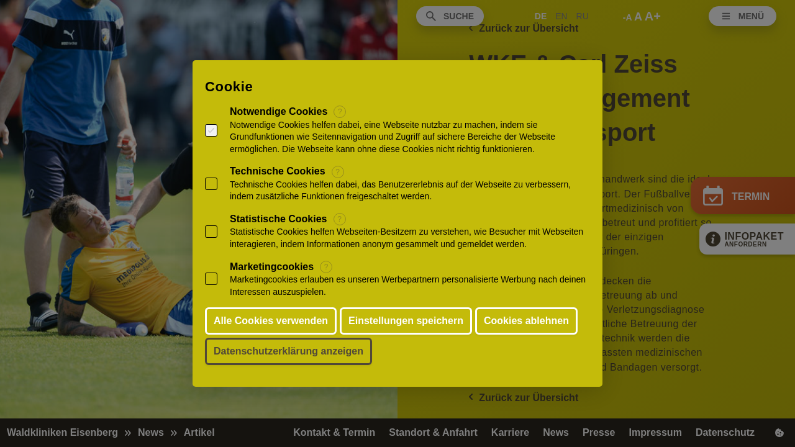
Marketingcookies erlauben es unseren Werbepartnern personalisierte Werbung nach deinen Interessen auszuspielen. (408, 285)
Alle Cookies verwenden (271, 320)
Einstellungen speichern (405, 320)
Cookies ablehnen (526, 320)
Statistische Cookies (278, 219)
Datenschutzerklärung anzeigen (288, 351)
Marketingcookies (272, 266)
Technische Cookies (277, 171)
